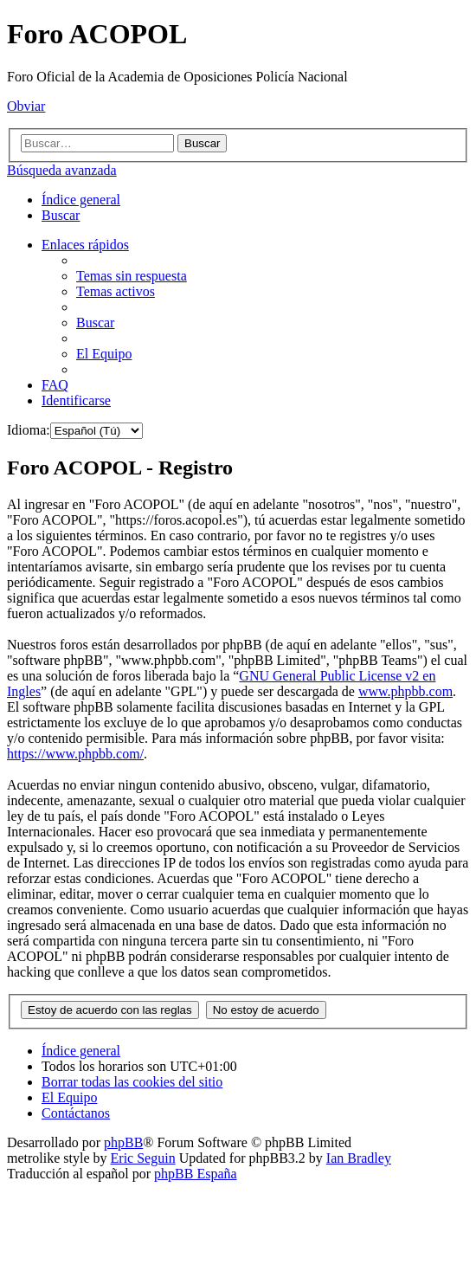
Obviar (26, 106)
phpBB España (195, 1173)
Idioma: (28, 430)
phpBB (123, 1142)
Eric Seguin (143, 1158)
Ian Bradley (358, 1158)
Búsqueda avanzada (62, 170)
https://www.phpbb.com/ (75, 753)
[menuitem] (61, 215)
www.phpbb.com (405, 691)
